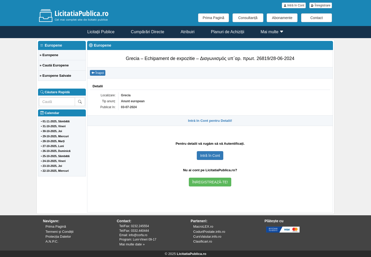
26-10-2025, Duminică (56, 150)
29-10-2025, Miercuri (56, 136)
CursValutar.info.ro (207, 236)
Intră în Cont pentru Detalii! (210, 121)
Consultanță (247, 18)
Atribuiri (187, 32)
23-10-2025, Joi (52, 165)
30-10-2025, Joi (52, 131)
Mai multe (272, 32)
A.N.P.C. (51, 241)
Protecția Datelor (58, 236)
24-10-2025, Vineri (54, 160)
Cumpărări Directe (147, 32)
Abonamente (282, 18)
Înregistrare (320, 5)
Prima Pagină (213, 18)
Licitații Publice (101, 32)
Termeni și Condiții (59, 232)
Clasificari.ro (202, 241)
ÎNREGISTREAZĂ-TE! (210, 182)
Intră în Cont (293, 5)
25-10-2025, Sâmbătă (56, 156)
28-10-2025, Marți (54, 141)
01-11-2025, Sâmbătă (56, 121)
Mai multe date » (132, 244)
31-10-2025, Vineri (54, 126)
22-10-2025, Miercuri (56, 170)
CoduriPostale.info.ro (209, 232)
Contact (316, 18)
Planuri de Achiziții (227, 32)
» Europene (49, 55)
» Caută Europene (54, 65)
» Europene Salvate (55, 76)
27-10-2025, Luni (53, 146)
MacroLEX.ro (203, 226)
